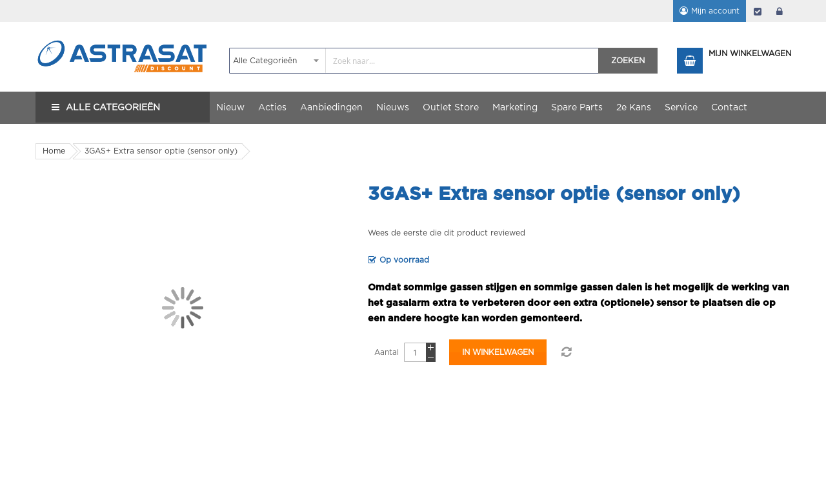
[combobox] (414, 61)
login (780, 11)
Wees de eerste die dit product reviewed (446, 233)
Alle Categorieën (113, 107)
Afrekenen (758, 11)
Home (54, 151)
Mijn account (715, 11)
